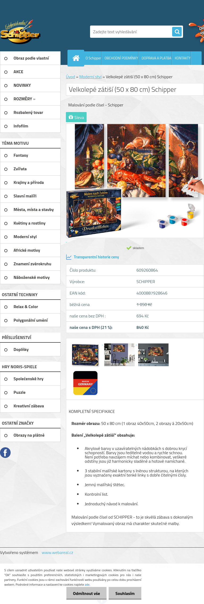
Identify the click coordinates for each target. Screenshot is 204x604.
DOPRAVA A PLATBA (156, 58)
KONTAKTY (183, 58)
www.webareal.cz (57, 552)
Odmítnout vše (86, 593)
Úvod (70, 76)
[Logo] (36, 31)
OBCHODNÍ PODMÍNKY (121, 58)
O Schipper (93, 58)
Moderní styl (90, 76)
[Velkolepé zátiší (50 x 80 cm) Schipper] (86, 343)
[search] (177, 32)
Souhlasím (125, 593)
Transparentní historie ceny (92, 257)
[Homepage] (77, 58)
